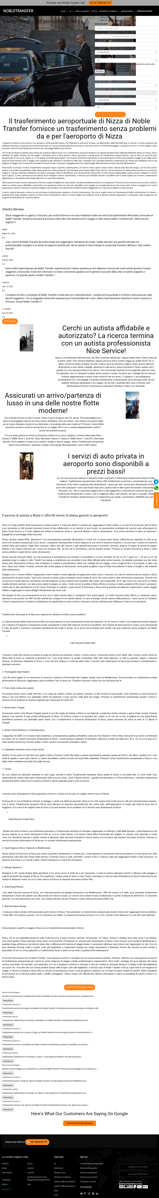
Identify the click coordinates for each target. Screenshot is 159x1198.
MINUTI (98, 56)
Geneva (30, 1150)
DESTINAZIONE (102, 32)
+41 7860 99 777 (99, 2)
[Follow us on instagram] (90, 1175)
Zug (28, 1167)
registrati (138, 1149)
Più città (6, 1172)
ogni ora (103, 20)
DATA (97, 40)
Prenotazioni (144, 11)
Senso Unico (105, 17)
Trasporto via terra (87, 1164)
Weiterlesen (7, 983)
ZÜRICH (5, 1146)
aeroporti (128, 11)
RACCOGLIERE (102, 24)
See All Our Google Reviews (79, 1105)
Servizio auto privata (88, 1159)
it (71, 11)
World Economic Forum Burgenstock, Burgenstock (37, 1160)
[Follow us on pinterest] (94, 1175)
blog (55, 1173)
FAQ (56, 1177)
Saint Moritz (7, 1155)
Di (55, 1146)
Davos (29, 1146)
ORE (97, 48)
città (94, 11)
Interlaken (6, 1162)
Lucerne (30, 1155)
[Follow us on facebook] (86, 1175)
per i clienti (82, 11)
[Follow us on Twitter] (82, 1175)
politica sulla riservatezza (63, 1164)
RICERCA (100, 71)
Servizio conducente (88, 1155)
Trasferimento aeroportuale (90, 1146)
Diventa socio (59, 1155)
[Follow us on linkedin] (98, 1175)
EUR (64, 11)
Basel (4, 1150)
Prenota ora (9, 311)
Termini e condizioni (62, 1159)
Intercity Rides (109, 11)
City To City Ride (61, 1182)
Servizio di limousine (88, 1150)
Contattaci (58, 1150)
